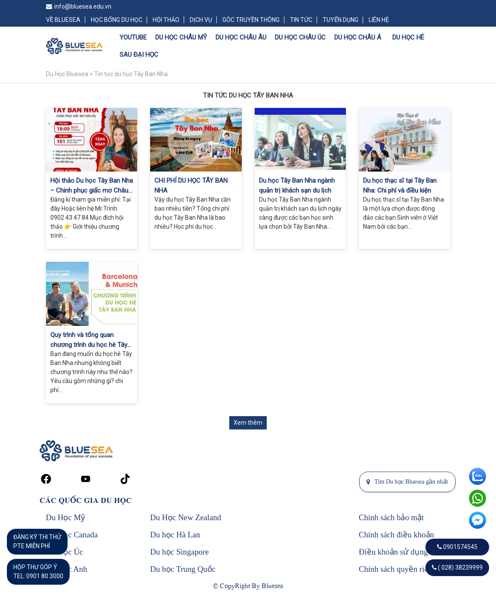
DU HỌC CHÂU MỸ (181, 37)
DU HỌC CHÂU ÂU (241, 37)
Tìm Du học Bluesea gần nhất (407, 481)
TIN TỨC (301, 19)
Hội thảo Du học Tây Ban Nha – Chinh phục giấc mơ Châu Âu (91, 186)
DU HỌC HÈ (408, 37)
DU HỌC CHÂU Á (357, 37)
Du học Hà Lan (175, 534)
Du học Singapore (179, 551)
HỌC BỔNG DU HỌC (116, 19)
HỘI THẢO (166, 19)
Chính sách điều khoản (396, 534)
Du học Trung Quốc (183, 568)
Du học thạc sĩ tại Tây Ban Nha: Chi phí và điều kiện (400, 185)
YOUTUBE (133, 37)
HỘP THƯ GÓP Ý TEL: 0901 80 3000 (38, 572)
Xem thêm (248, 422)
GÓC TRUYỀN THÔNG (251, 19)
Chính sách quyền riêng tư (402, 568)
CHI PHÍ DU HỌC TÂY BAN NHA (191, 185)
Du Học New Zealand (185, 517)
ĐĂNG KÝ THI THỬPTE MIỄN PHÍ (37, 541)
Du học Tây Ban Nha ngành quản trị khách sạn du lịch (297, 185)
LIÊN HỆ (379, 19)
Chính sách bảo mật (391, 517)
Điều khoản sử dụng (393, 551)
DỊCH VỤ (201, 19)
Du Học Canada (72, 534)
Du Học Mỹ (65, 517)
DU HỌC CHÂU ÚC (300, 37)
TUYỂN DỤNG (340, 19)
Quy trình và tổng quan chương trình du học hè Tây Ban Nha (88, 340)
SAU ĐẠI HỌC (139, 54)
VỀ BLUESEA (63, 19)
